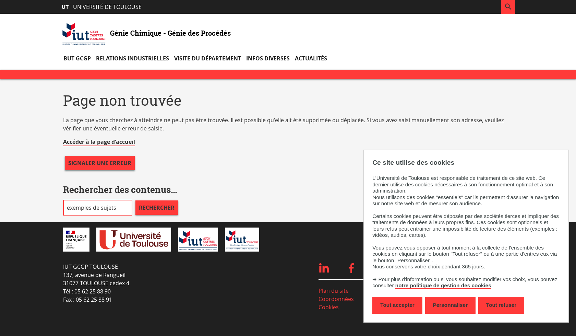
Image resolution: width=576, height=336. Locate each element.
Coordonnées (336, 299)
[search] (97, 208)
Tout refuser (501, 305)
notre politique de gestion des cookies (443, 285)
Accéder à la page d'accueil (99, 142)
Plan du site (334, 290)
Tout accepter (397, 305)
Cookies (329, 307)
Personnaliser (450, 305)
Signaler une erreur (99, 163)
